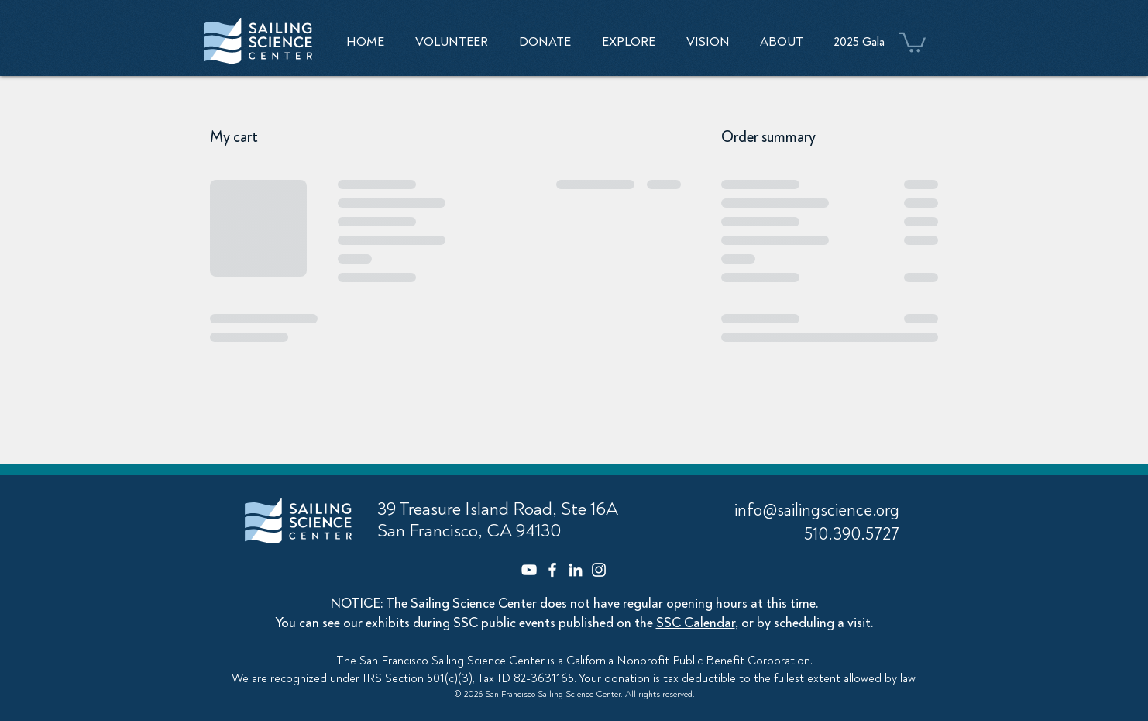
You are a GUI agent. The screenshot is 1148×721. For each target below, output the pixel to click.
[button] (628, 41)
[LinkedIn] (575, 570)
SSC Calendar (695, 623)
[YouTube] (529, 570)
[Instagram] (598, 570)
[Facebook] (552, 570)
